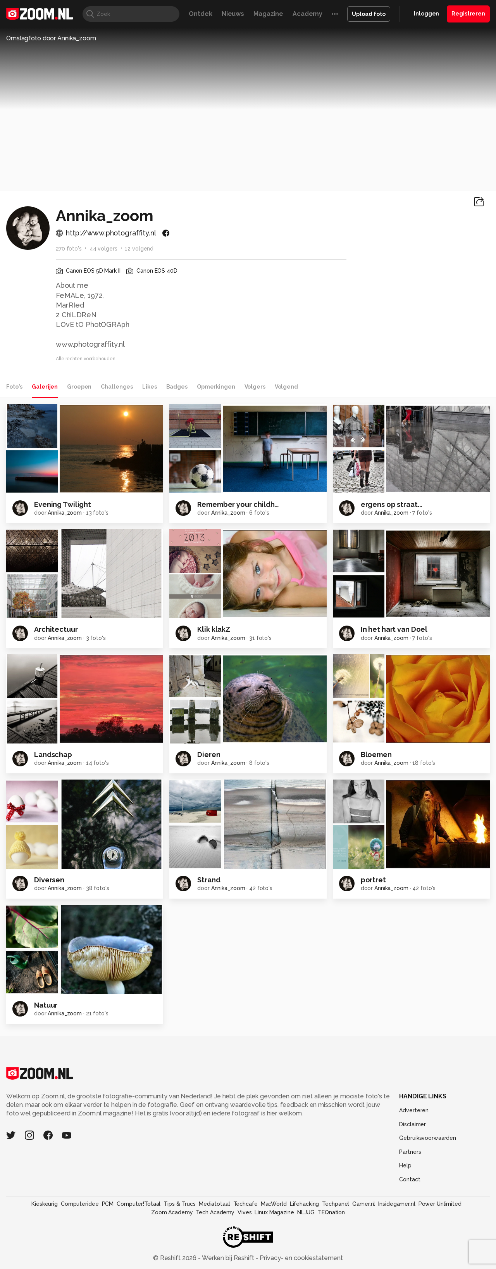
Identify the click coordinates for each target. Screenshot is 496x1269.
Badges (177, 387)
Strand (208, 880)
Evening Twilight (62, 504)
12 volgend (139, 249)
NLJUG (306, 1212)
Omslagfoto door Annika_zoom (51, 38)
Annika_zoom (65, 513)
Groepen (79, 387)
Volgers (255, 387)
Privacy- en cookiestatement (300, 1258)
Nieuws (233, 13)
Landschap (53, 754)
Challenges (117, 387)
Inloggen (426, 13)
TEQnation (331, 1212)
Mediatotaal (214, 1204)
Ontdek (200, 13)
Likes (149, 387)
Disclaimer (412, 1124)
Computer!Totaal (138, 1204)
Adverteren (414, 1110)
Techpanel (335, 1204)
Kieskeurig (44, 1204)
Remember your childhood (242, 504)
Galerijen (45, 387)
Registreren (468, 13)
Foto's (14, 387)
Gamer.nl (363, 1204)
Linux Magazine (274, 1212)
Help (405, 1165)
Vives (244, 1212)
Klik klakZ (213, 629)
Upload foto (369, 14)
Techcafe (245, 1204)
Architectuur (56, 629)
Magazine (268, 13)
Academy (307, 13)
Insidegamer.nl (396, 1204)
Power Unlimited (440, 1204)
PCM (108, 1204)
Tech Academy (215, 1212)
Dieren (208, 754)
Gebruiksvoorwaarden (427, 1138)
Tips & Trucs (180, 1204)
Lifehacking (304, 1204)
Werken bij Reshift (228, 1258)
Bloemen (376, 754)
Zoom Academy (172, 1212)
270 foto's (69, 249)
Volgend (286, 387)
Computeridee (80, 1204)
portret (373, 880)
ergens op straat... (391, 504)
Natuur (45, 1005)
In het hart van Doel (394, 629)
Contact (409, 1179)
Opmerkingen (216, 387)
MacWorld (274, 1204)
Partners (410, 1152)
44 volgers (103, 249)
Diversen (49, 880)
